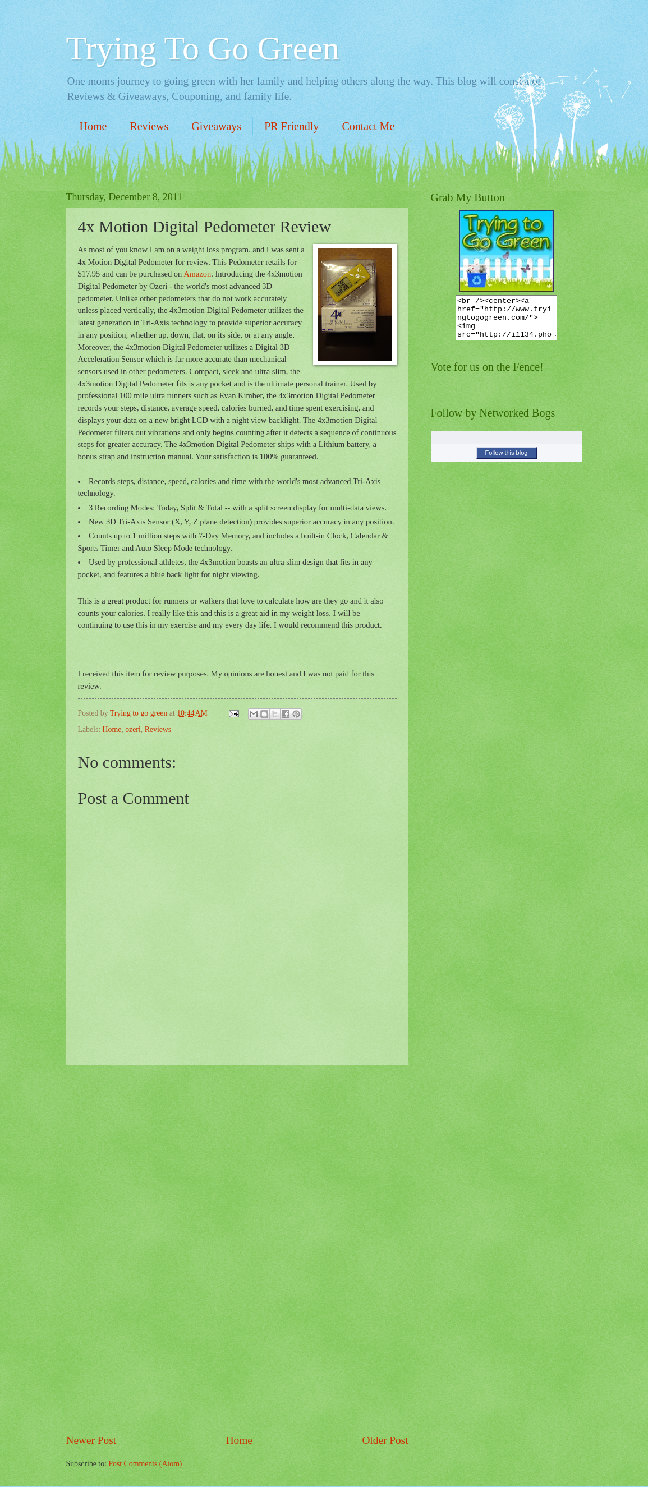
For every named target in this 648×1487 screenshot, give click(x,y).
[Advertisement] (237, 1248)
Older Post (385, 1440)
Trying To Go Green (202, 48)
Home (93, 126)
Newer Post (91, 1440)
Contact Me (368, 126)
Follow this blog (506, 461)
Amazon (197, 273)
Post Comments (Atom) (145, 1464)
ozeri (133, 729)
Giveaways (216, 126)
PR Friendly (291, 126)
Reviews (149, 126)
